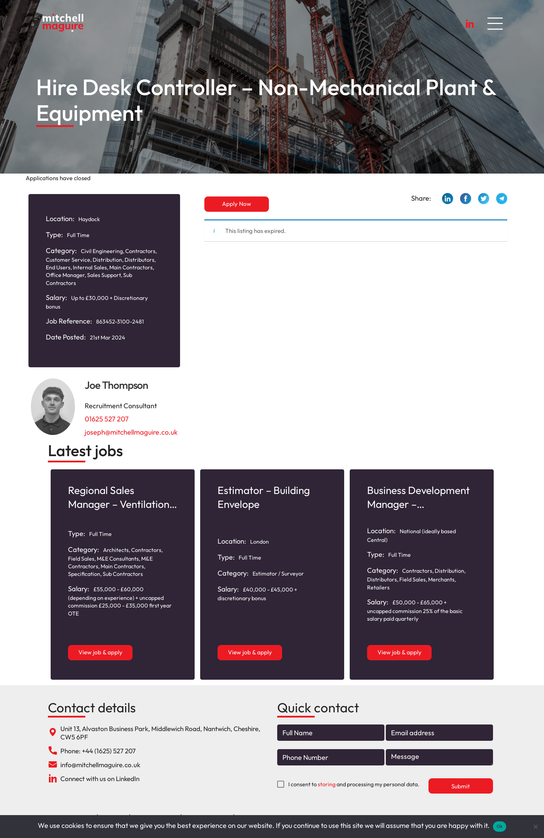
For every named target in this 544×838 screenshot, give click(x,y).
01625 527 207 (107, 418)
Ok (499, 826)
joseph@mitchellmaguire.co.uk (131, 432)
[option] (123, 574)
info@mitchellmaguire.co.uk (100, 765)
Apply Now (236, 203)
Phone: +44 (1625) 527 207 (98, 751)
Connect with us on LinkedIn (99, 778)
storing (326, 784)
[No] (535, 826)
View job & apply (100, 652)
